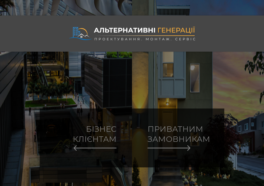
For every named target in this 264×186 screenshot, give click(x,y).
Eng (255, 9)
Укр (254, 5)
